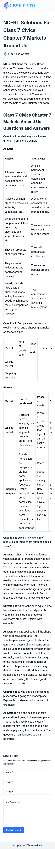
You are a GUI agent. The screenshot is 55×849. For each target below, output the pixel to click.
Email (9, 782)
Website (9, 791)
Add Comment (13, 802)
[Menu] (49, 6)
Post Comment (13, 830)
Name (9, 772)
